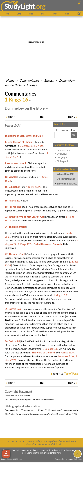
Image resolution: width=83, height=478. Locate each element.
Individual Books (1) (67, 183)
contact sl (27, 444)
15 (11, 117)
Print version (63, 150)
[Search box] (62, 135)
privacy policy (34, 441)
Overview (62, 153)
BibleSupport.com (27, 399)
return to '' (65, 373)
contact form (55, 453)
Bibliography (63, 161)
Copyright (62, 157)
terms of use (14, 441)
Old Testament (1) (66, 178)
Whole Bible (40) (65, 174)
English (49, 80)
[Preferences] (79, 13)
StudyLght (19, 6)
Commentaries (29, 80)
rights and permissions (61, 441)
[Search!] (74, 135)
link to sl (56, 444)
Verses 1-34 (12, 125)
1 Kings (32, 85)
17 (71, 117)
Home (10, 80)
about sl (42, 444)
